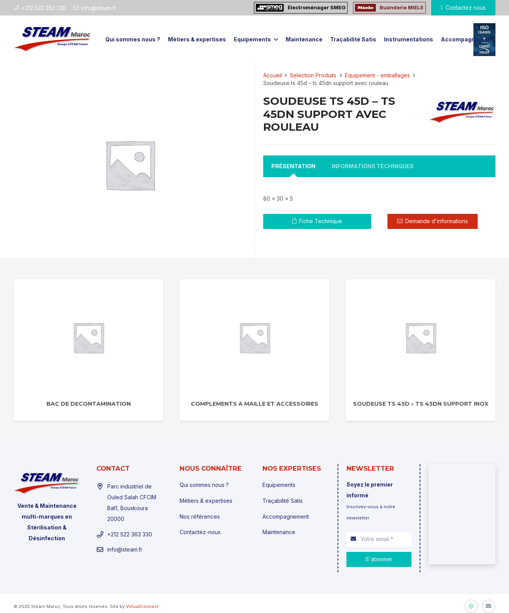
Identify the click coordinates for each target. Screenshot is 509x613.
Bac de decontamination (88, 403)
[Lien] (53, 39)
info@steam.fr (124, 549)
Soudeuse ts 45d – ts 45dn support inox (420, 403)
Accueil (272, 75)
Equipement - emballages (377, 75)
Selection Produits (313, 75)
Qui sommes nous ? (204, 485)
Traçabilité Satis (282, 500)
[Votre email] (378, 538)
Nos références (200, 516)
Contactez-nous (200, 532)
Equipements (278, 485)
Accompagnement (285, 516)
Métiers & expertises (206, 500)
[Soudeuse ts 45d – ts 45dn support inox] (420, 337)
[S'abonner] (378, 559)
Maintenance (278, 532)
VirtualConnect (142, 606)
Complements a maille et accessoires (254, 403)
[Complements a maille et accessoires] (254, 337)
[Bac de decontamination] (88, 337)
